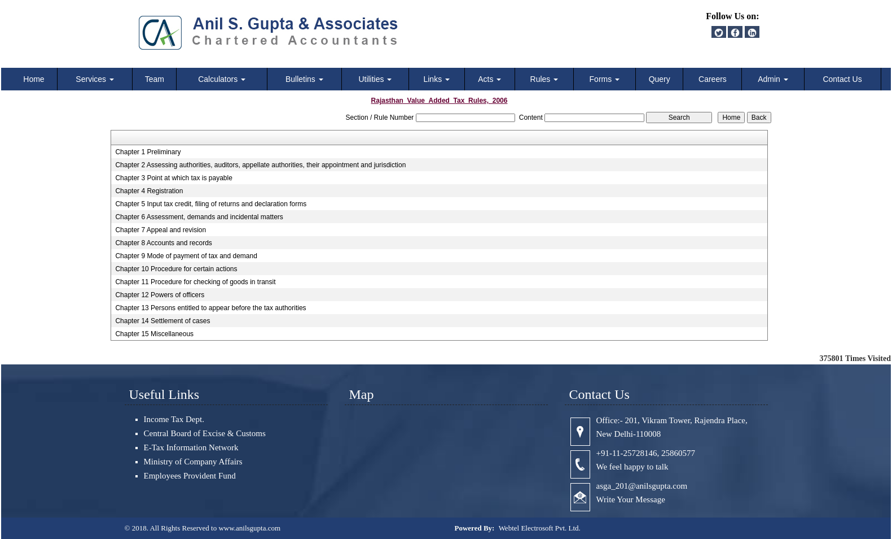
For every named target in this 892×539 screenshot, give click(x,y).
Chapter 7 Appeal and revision (160, 230)
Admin (773, 79)
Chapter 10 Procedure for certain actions (176, 269)
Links (436, 79)
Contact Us (842, 79)
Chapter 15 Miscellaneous (154, 334)
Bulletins (304, 79)
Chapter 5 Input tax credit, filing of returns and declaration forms (210, 204)
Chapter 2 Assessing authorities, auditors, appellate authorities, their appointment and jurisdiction (260, 165)
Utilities (375, 79)
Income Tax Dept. (174, 419)
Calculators (221, 79)
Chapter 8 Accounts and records (163, 243)
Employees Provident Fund (190, 475)
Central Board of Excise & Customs (205, 433)
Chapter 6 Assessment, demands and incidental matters (199, 217)
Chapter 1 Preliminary (148, 152)
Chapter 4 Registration (149, 191)
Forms (605, 79)
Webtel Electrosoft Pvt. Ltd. (540, 528)
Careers (712, 79)
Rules (544, 79)
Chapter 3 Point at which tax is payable (173, 178)
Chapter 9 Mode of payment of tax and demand (186, 256)
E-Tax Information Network (191, 447)
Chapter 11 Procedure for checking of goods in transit (195, 282)
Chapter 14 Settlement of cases (162, 321)
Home (33, 79)
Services (95, 79)
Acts (489, 79)
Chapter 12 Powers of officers (159, 295)
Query (659, 79)
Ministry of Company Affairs (193, 461)
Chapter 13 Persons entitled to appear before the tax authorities (210, 308)
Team (154, 79)
